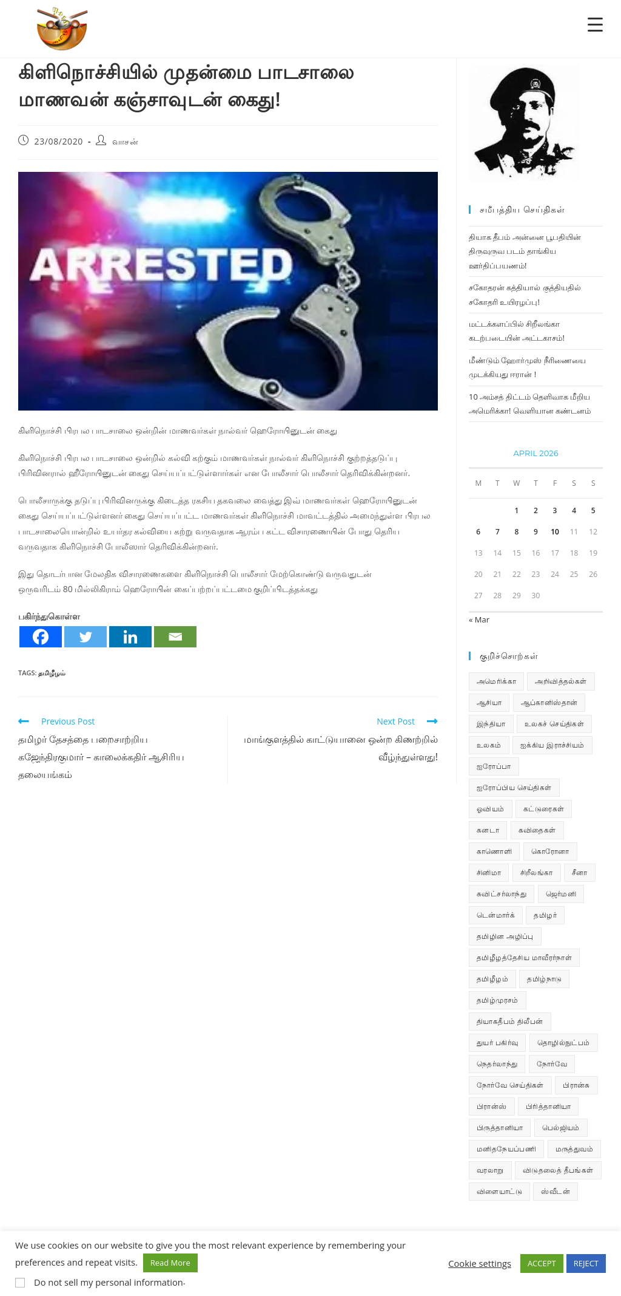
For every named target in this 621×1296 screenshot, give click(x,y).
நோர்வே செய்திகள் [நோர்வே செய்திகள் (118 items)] (510, 1085)
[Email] (175, 636)
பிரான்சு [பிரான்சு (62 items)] (576, 1085)
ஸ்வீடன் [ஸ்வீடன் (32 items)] (555, 1191)
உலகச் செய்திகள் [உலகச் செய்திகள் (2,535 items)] (554, 723)
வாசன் (125, 141)
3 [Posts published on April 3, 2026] (555, 510)
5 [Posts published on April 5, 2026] (593, 510)
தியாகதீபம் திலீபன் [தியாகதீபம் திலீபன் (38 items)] (510, 1021)
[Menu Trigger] (595, 24)
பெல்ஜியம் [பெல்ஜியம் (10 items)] (561, 1127)
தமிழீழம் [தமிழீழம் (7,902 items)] (492, 979)
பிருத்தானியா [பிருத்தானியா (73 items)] (500, 1127)
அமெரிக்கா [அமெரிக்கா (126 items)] (496, 681)
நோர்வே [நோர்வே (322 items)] (552, 1064)
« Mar (479, 619)
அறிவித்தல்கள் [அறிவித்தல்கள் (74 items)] (560, 681)
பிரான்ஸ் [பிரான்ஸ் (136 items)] (492, 1106)
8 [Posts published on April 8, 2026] (516, 532)
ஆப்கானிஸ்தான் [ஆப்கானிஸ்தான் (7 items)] (549, 702)
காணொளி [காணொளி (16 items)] (494, 851)
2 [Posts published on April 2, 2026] (536, 510)
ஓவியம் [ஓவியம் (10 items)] (491, 808)
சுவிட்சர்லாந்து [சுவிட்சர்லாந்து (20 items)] (501, 893)
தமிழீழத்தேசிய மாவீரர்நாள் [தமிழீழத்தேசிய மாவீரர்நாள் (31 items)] (524, 957)
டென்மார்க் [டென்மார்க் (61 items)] (496, 915)
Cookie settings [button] (479, 1263)
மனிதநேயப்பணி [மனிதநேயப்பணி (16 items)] (506, 1149)
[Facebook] (40, 636)
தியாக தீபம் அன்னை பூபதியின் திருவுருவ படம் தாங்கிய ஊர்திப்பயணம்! (525, 251)
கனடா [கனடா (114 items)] (488, 830)
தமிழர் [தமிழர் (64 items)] (545, 915)
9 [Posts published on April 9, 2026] (536, 532)
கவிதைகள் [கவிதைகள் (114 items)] (537, 830)
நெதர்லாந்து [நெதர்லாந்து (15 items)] (497, 1064)
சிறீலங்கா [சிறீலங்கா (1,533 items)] (536, 872)
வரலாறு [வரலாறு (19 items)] (490, 1170)
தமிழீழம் (51, 672)
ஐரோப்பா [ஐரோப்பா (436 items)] (494, 766)
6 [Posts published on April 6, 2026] (478, 532)
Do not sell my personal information (108, 1282)
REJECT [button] (586, 1263)
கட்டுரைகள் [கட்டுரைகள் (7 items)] (543, 808)
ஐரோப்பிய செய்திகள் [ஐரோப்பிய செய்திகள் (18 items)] (514, 787)
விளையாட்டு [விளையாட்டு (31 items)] (499, 1191)
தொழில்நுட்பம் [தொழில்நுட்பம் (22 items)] (563, 1042)
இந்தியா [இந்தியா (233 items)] (491, 723)
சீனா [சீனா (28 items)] (580, 872)
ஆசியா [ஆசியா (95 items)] (489, 702)
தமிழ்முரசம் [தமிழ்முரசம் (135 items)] (498, 1000)
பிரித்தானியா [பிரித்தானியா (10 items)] (548, 1106)
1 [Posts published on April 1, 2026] (516, 510)
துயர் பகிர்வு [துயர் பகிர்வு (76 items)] (497, 1042)
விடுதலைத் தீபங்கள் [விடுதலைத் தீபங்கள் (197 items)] (558, 1170)
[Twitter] (85, 636)
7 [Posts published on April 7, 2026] (497, 532)
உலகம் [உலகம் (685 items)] (489, 745)
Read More (170, 1262)
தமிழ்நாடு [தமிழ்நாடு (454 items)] (544, 979)
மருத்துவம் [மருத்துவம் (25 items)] (574, 1149)
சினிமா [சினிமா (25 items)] (489, 872)
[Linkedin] (130, 636)
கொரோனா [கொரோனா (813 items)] (550, 851)
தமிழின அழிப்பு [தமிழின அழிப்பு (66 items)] (505, 936)
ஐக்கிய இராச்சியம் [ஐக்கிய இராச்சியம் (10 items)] (552, 745)
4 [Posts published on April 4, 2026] (574, 510)
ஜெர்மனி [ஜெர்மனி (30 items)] (561, 893)
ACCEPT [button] (542, 1263)
